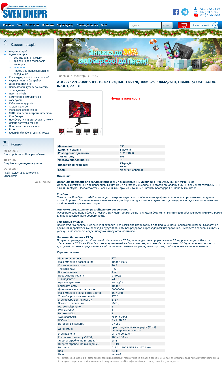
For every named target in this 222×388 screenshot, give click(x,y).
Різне (12, 129)
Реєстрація (32, 25)
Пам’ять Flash (17, 93)
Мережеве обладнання (23, 109)
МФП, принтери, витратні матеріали (30, 113)
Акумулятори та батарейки (25, 80)
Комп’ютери (16, 116)
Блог (104, 25)
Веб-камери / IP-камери (28, 57)
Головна (8, 25)
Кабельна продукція (21, 103)
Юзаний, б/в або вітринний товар (29, 132)
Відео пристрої (18, 54)
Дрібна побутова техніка (23, 122)
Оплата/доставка (87, 25)
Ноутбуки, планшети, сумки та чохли (31, 119)
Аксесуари (15, 100)
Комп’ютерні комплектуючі (25, 96)
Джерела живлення (20, 83)
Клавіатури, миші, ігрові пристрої (29, 77)
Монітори (19, 67)
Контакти (48, 25)
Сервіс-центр (65, 25)
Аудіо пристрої (18, 51)
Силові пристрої (18, 106)
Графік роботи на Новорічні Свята (24, 154)
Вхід (19, 25)
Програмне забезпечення (24, 126)
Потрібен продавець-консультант (23, 163)
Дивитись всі (43, 181)
